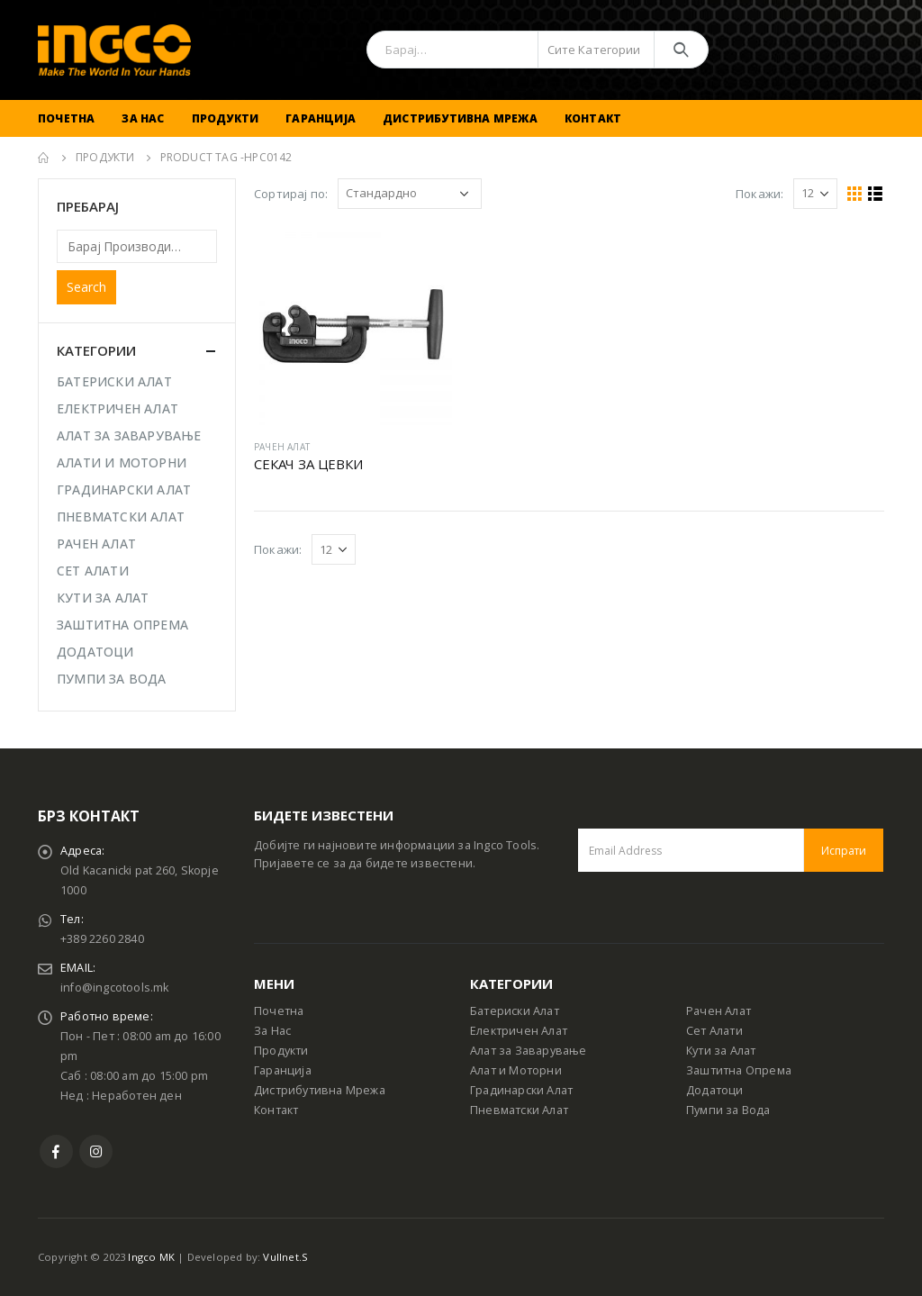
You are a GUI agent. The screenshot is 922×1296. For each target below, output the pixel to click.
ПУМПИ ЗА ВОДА (112, 678)
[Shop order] (410, 193)
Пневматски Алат (519, 1110)
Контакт (593, 118)
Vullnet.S (285, 1257)
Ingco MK (151, 1257)
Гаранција (320, 118)
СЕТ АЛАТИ (93, 570)
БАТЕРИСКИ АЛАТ (114, 381)
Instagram (96, 1151)
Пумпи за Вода (728, 1110)
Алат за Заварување (528, 1050)
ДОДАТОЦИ (95, 651)
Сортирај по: (291, 194)
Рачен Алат (718, 1011)
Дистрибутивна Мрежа (460, 118)
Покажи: (759, 194)
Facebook (56, 1151)
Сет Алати (714, 1030)
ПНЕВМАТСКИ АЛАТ (121, 516)
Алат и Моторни (516, 1070)
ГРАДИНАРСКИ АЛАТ (124, 489)
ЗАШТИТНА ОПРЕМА (122, 624)
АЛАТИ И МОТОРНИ (121, 462)
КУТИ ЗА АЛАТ (103, 597)
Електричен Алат (518, 1030)
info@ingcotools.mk (114, 987)
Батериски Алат (514, 1011)
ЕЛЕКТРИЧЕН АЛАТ (117, 408)
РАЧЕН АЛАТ (282, 446)
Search (86, 286)
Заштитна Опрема (738, 1070)
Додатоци (715, 1090)
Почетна (66, 118)
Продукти (225, 118)
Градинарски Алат (521, 1090)
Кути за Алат (720, 1050)
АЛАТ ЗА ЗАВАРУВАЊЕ (129, 435)
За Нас (143, 118)
